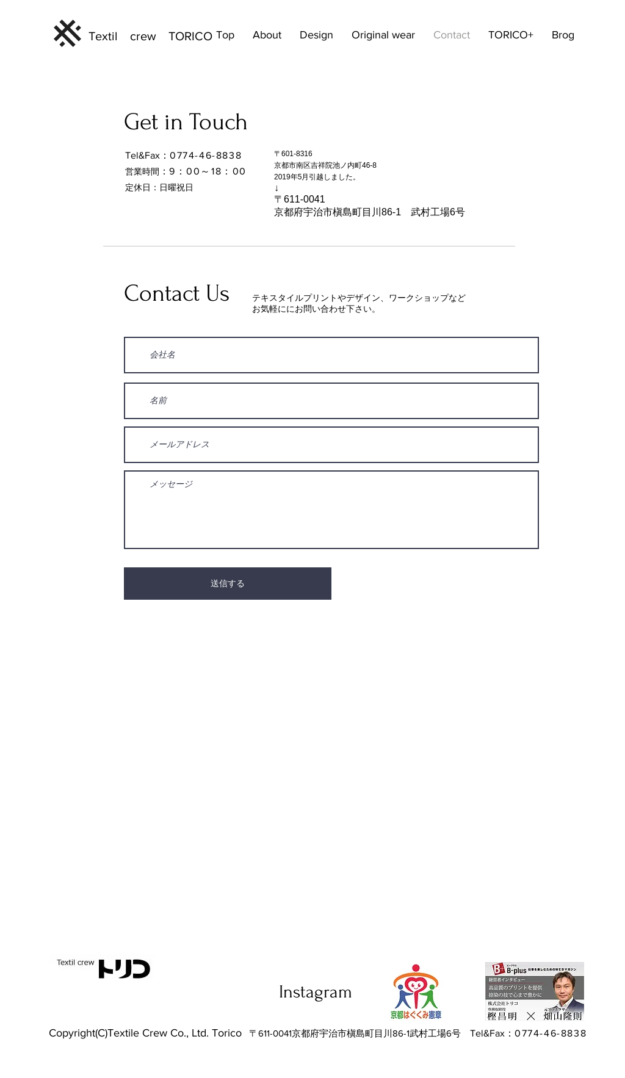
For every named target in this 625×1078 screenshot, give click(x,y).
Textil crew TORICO (150, 36)
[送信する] (227, 583)
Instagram (315, 992)
